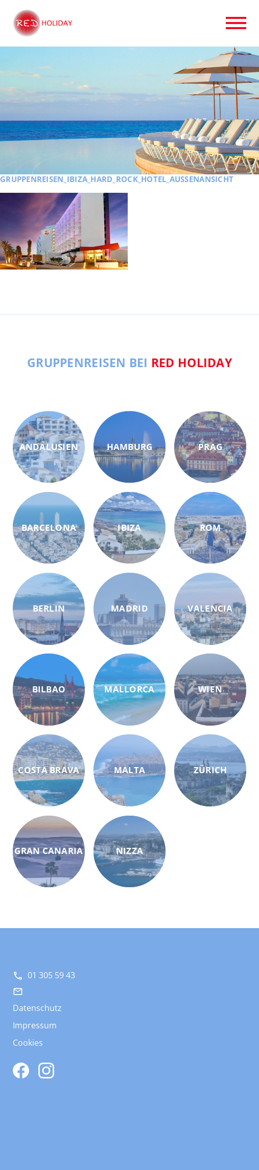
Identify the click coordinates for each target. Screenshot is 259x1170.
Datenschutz (37, 1008)
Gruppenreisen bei (129, 362)
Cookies (28, 1042)
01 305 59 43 (51, 975)
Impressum (35, 1025)
